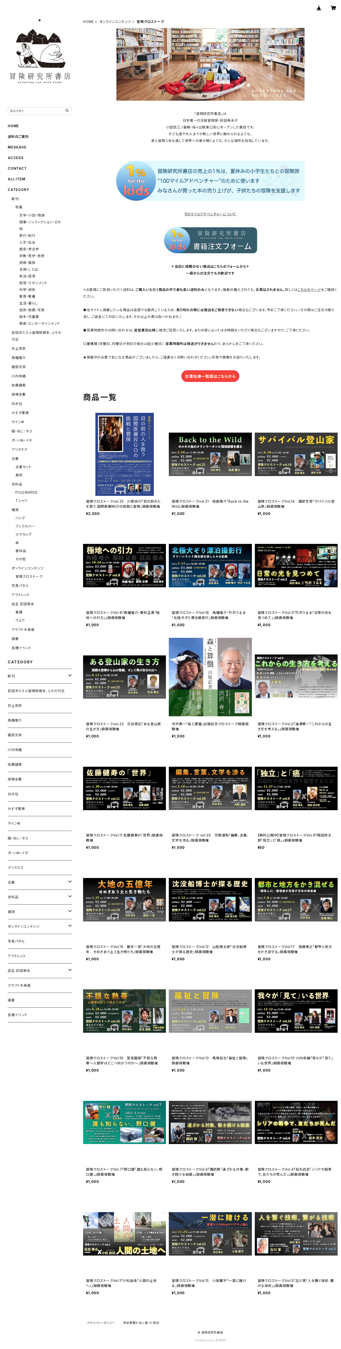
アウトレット (21, 595)
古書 (15, 459)
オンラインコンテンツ (115, 22)
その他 (20, 559)
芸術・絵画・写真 (31, 310)
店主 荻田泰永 (23, 604)
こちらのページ (309, 290)
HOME (88, 22)
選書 (15, 639)
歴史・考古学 (29, 249)
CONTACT (17, 168)
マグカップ (23, 534)
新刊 (15, 199)
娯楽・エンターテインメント (39, 323)
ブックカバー (25, 526)
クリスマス (20, 449)
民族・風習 (27, 262)
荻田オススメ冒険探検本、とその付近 (36, 691)
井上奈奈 (19, 348)
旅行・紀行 (27, 235)
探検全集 (19, 394)
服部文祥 (19, 367)
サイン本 (18, 422)
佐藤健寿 (19, 385)
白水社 (17, 403)
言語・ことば (28, 269)
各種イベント (21, 648)
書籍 (19, 612)
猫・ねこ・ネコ (22, 431)
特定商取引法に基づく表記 (141, 1323)
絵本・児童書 (29, 317)
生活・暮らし (28, 303)
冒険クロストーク (29, 576)
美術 (19, 475)
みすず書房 (20, 413)
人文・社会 (27, 242)
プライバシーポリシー (101, 1323)
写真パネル (20, 585)
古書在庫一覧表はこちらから (210, 376)
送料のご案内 (18, 136)
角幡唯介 (19, 358)
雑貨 (15, 510)
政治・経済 (27, 276)
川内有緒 (19, 376)
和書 (19, 207)
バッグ (20, 518)
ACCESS (16, 158)
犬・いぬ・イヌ (22, 440)
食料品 (20, 551)
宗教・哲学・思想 (31, 256)
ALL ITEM (16, 179)
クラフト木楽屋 (23, 629)
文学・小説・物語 (31, 215)
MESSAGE (17, 147)
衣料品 (17, 484)
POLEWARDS (26, 492)
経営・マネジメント (33, 283)
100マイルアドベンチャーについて (210, 214)
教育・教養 (27, 296)
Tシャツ (21, 501)
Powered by (210, 1340)
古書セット (23, 467)
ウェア (20, 620)
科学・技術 (27, 290)
